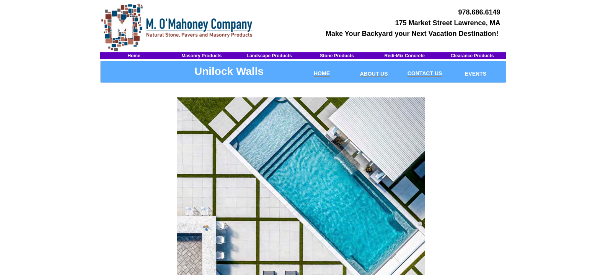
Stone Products (337, 55)
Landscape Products (269, 55)
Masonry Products (201, 55)
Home (133, 55)
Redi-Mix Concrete (405, 55)
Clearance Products (472, 55)
